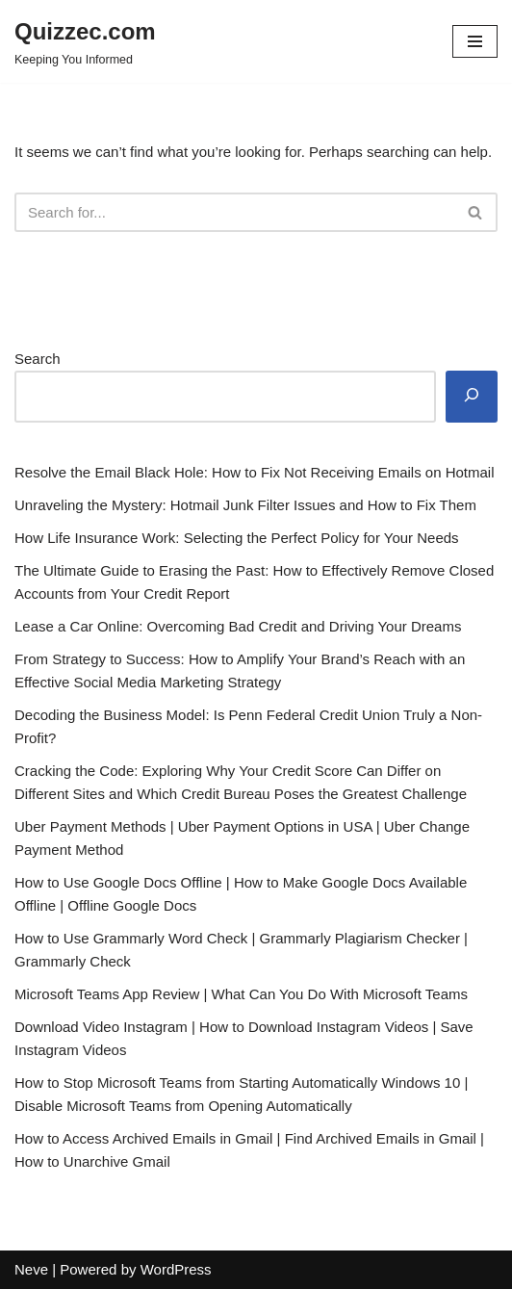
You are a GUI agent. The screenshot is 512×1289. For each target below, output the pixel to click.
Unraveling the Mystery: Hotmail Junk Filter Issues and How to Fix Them (245, 505)
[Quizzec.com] (85, 41)
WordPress (176, 1269)
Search (37, 358)
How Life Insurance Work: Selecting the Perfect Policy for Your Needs (236, 537)
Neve (31, 1269)
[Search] (234, 212)
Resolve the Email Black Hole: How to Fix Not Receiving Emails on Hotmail (254, 472)
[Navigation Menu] (475, 41)
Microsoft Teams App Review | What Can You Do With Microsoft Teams (241, 994)
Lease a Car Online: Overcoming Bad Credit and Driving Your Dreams (237, 626)
